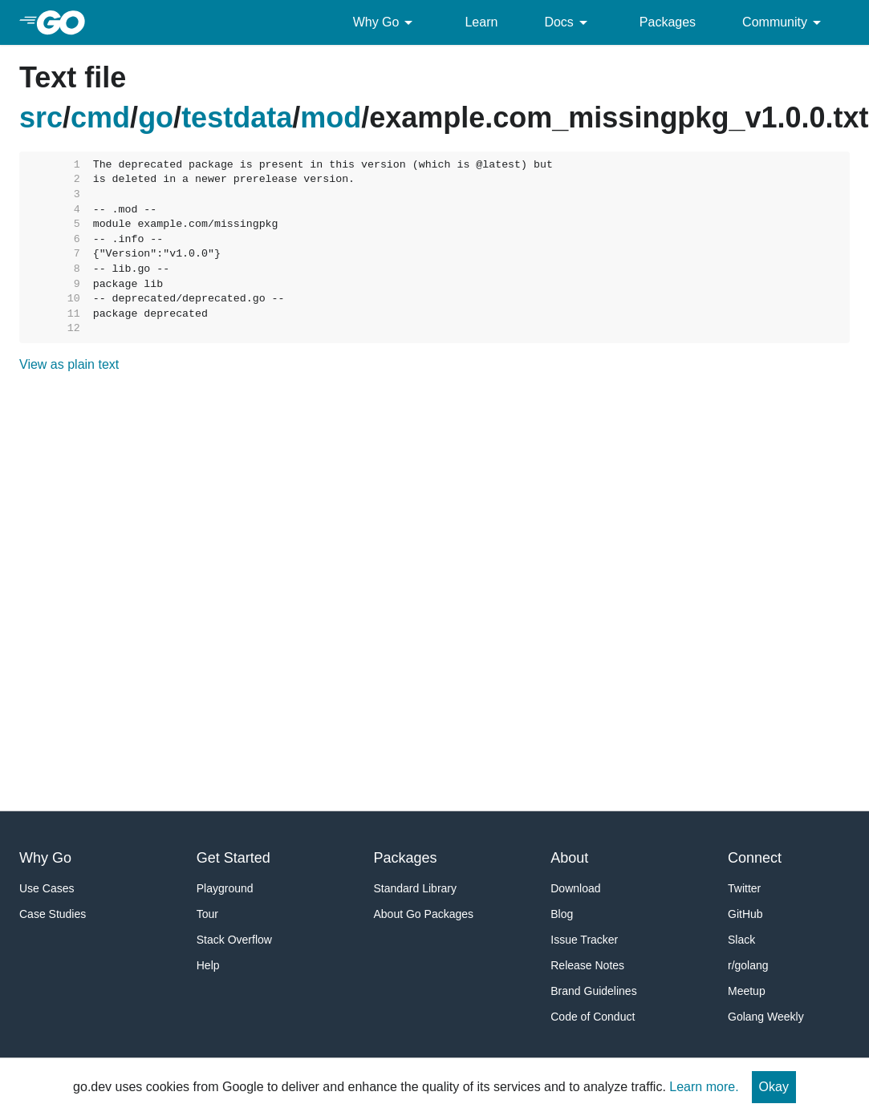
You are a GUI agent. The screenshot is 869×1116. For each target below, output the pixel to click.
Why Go (386, 22)
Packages (668, 22)
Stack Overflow (234, 939)
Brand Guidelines (593, 991)
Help (208, 965)
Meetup (746, 991)
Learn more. (703, 1087)
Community (784, 22)
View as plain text (69, 364)
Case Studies (52, 914)
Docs (568, 22)
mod (330, 117)
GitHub (745, 914)
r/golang (748, 965)
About (569, 858)
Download (575, 888)
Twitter (744, 888)
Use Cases (46, 888)
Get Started (233, 858)
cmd (100, 117)
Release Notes (587, 965)
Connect (755, 858)
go (155, 117)
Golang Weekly (766, 1016)
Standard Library (415, 888)
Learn (481, 22)
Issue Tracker (584, 939)
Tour (207, 914)
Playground (225, 888)
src (41, 117)
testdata (236, 117)
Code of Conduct (592, 1016)
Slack (741, 939)
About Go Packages (424, 914)
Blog (561, 914)
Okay (774, 1087)
